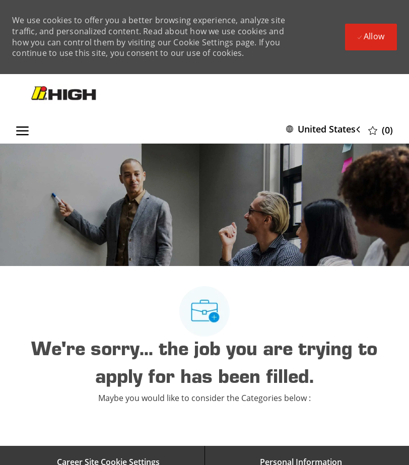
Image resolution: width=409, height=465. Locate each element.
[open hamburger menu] (22, 129)
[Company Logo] (64, 94)
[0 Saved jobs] (380, 129)
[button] (325, 129)
